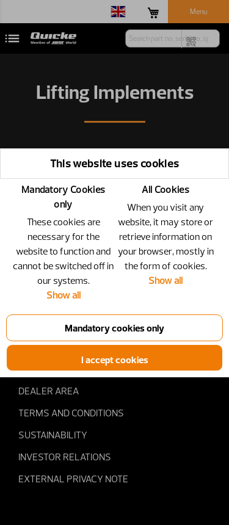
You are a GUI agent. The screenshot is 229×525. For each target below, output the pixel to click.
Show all (63, 295)
